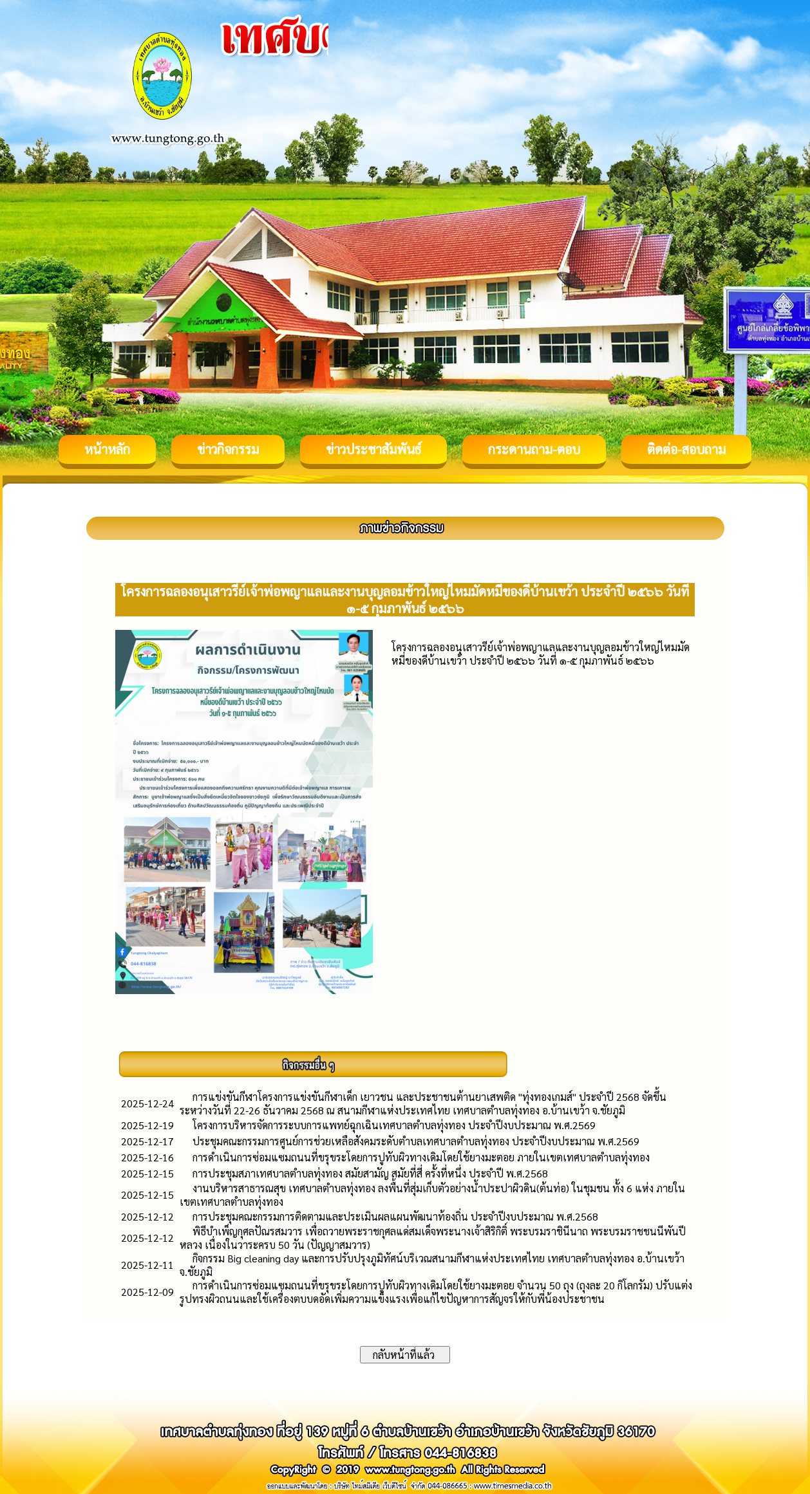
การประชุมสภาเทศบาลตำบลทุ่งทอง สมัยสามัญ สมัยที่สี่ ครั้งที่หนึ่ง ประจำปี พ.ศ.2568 (370, 1173)
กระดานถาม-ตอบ (534, 449)
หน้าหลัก (107, 449)
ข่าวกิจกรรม (228, 449)
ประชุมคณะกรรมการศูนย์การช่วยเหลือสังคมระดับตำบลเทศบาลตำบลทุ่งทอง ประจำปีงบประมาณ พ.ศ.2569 (416, 1141)
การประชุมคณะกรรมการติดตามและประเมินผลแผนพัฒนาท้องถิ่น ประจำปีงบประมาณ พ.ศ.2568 (395, 1216)
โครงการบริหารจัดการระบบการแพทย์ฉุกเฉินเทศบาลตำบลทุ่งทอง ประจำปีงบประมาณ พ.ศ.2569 (394, 1125)
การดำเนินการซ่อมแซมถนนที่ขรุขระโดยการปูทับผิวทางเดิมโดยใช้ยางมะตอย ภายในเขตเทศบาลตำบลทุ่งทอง (421, 1157)
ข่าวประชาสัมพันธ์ (373, 449)
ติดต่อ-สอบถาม (686, 449)
